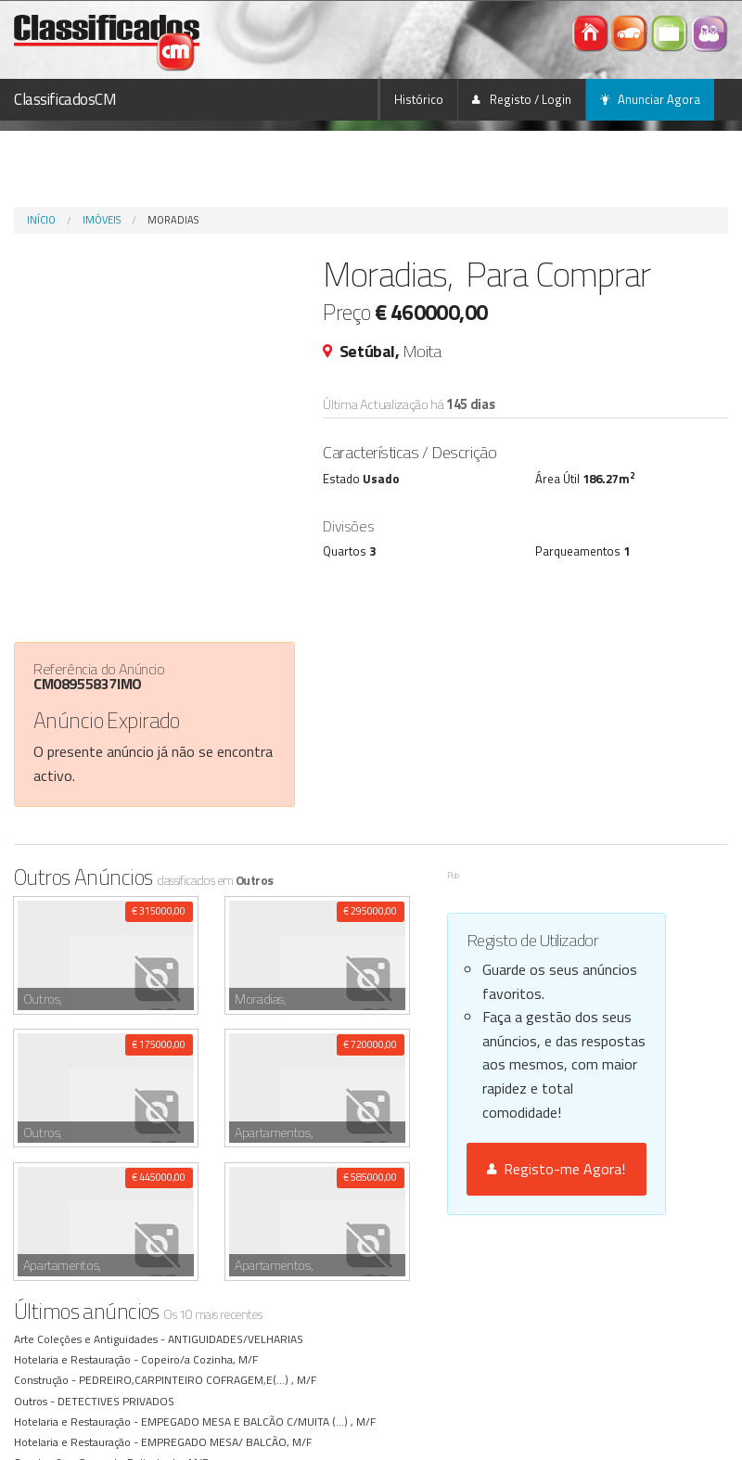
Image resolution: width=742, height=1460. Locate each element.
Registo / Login (521, 99)
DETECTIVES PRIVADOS (117, 1267)
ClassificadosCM (65, 99)
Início (41, 219)
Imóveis (102, 219)
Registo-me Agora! (556, 1169)
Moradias (172, 219)
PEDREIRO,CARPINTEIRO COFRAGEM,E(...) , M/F (200, 1247)
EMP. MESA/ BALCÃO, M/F (208, 1350)
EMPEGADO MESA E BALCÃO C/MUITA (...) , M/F (261, 1288)
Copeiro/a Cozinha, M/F (202, 1227)
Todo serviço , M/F (189, 1411)
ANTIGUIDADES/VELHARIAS (238, 1205)
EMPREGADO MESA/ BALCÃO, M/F (229, 1308)
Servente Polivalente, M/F (146, 1329)
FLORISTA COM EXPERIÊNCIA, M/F (145, 1370)
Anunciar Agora (650, 99)
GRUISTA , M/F (117, 1391)
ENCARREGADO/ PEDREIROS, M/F (166, 1432)
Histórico (418, 99)
